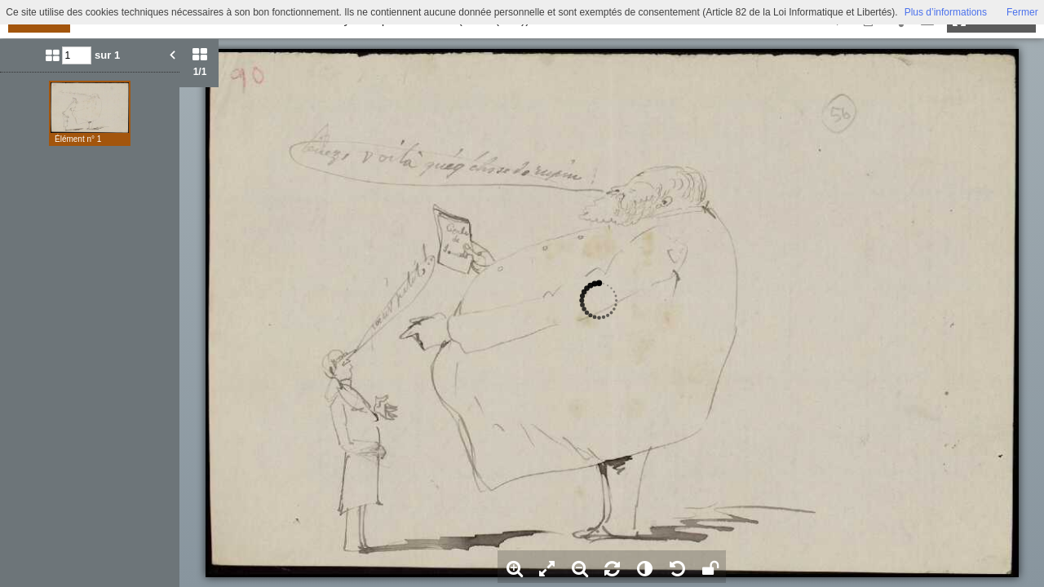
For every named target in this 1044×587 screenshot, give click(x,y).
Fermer (1022, 12)
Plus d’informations (946, 12)
